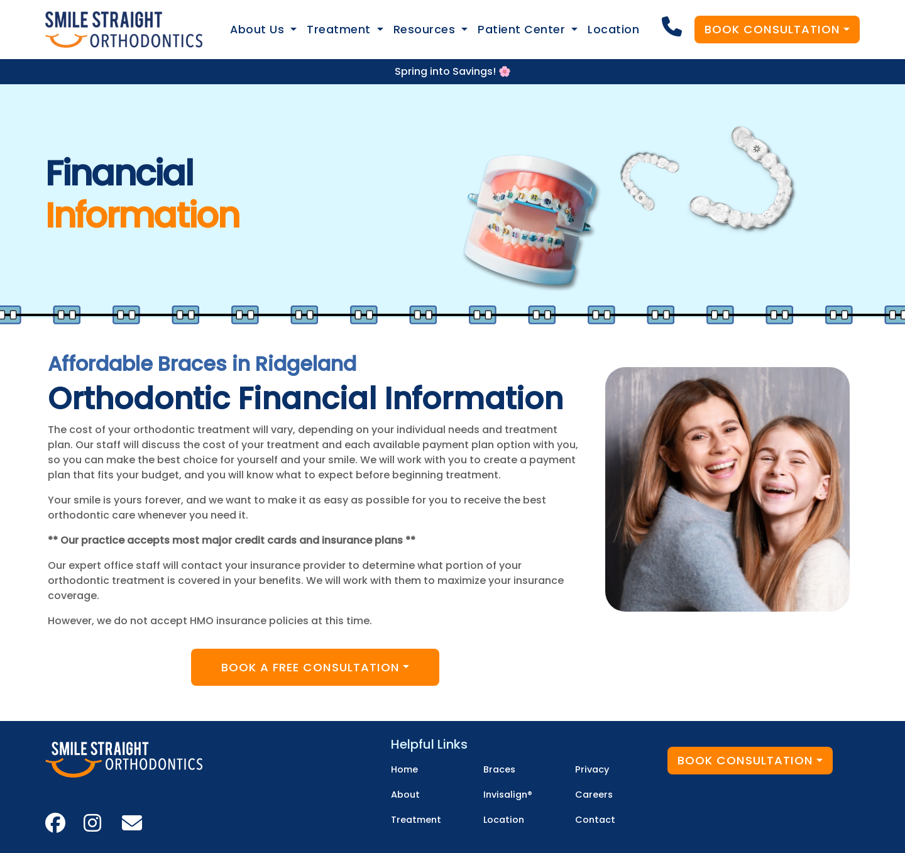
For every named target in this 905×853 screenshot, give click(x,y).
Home (404, 769)
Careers (594, 794)
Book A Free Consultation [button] (310, 667)
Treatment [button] (340, 29)
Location (613, 29)
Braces (499, 769)
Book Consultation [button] (772, 29)
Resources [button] (426, 29)
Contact (595, 819)
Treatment (416, 819)
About (405, 794)
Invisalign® (507, 794)
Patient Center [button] (523, 29)
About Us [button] (259, 29)
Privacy (592, 769)
